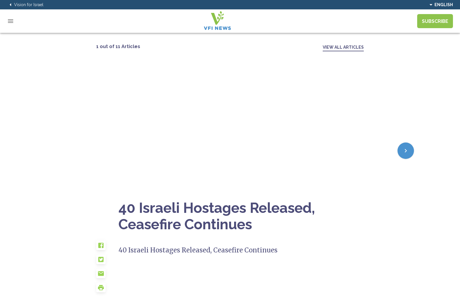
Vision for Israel (25, 4)
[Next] (406, 150)
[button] (107, 248)
